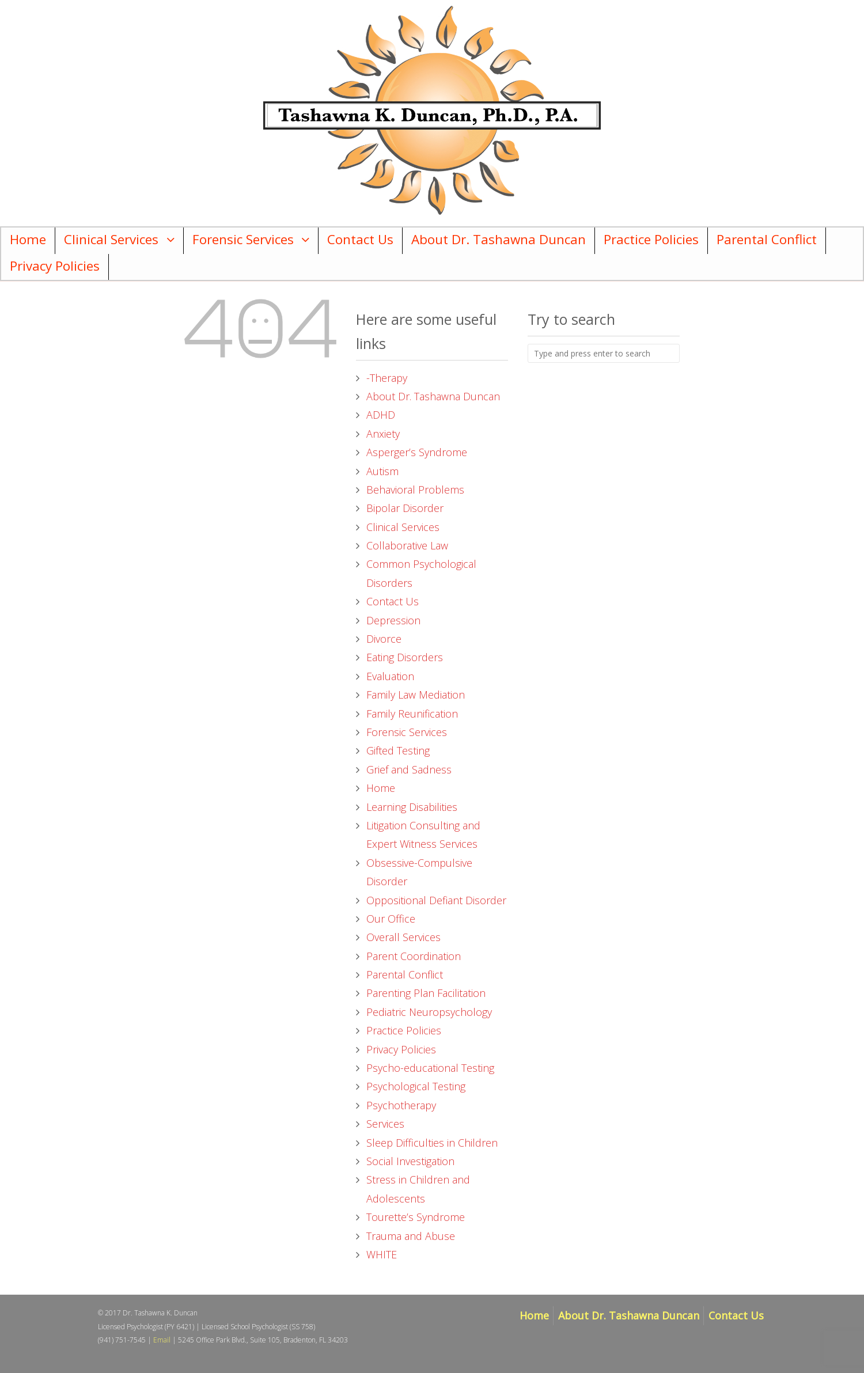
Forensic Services (243, 239)
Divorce (383, 639)
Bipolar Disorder (405, 508)
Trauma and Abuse (410, 1236)
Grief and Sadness (409, 769)
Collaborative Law (407, 545)
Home (28, 239)
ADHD (380, 415)
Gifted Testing (398, 750)
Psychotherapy (401, 1105)
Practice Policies (651, 239)
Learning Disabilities (411, 807)
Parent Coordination (413, 956)
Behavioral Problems (415, 489)
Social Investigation (410, 1161)
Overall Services (403, 937)
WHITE (381, 1254)
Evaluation (390, 676)
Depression (393, 620)
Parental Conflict (767, 239)
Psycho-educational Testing (430, 1068)
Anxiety (383, 434)
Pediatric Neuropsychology (429, 1012)
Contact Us (360, 239)
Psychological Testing (415, 1086)
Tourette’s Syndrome (415, 1217)
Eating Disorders (404, 657)
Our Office (390, 919)
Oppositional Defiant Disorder (436, 900)
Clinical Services (111, 239)
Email (161, 1340)
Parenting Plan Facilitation (426, 993)
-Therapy (386, 378)
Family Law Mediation (415, 694)
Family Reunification (412, 713)
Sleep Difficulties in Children (432, 1143)
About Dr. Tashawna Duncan (498, 239)
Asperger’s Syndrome (416, 452)
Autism (382, 471)
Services (385, 1124)
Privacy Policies (55, 266)
